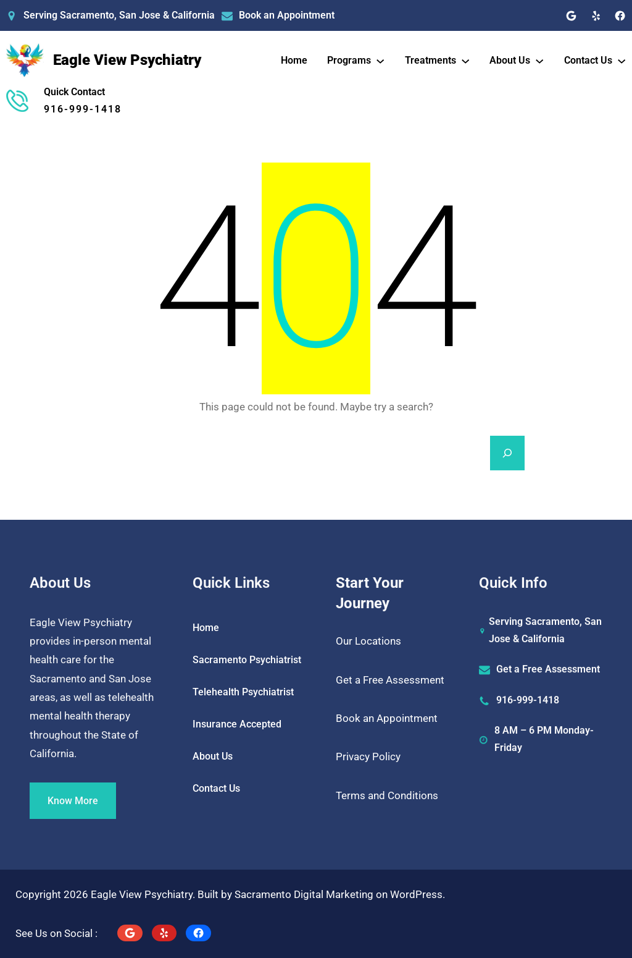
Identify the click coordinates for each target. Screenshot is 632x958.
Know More (73, 819)
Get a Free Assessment (390, 680)
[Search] (507, 453)
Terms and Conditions (387, 795)
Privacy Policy (368, 756)
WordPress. (417, 894)
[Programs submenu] (380, 60)
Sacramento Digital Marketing (304, 894)
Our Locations (368, 641)
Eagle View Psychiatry (127, 60)
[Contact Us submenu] (621, 60)
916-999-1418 (83, 109)
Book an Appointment (287, 15)
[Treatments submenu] (465, 60)
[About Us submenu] (539, 60)
